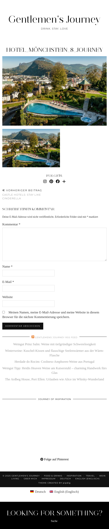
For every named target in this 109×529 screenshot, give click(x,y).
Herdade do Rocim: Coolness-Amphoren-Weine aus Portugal (55, 361)
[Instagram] (45, 181)
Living (15, 478)
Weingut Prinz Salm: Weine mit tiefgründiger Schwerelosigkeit (54, 344)
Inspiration (74, 476)
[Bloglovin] (64, 181)
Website (7, 297)
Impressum (49, 478)
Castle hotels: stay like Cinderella (28, 194)
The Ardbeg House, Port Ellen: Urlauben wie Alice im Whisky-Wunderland (54, 379)
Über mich (30, 478)
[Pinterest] (51, 181)
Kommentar (11, 224)
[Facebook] (58, 181)
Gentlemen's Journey (54, 19)
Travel (90, 476)
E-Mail (8, 282)
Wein (102, 476)
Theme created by (54, 483)
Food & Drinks (53, 476)
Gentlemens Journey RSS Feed (56, 337)
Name (7, 266)
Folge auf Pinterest (54, 459)
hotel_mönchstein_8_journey (54, 49)
